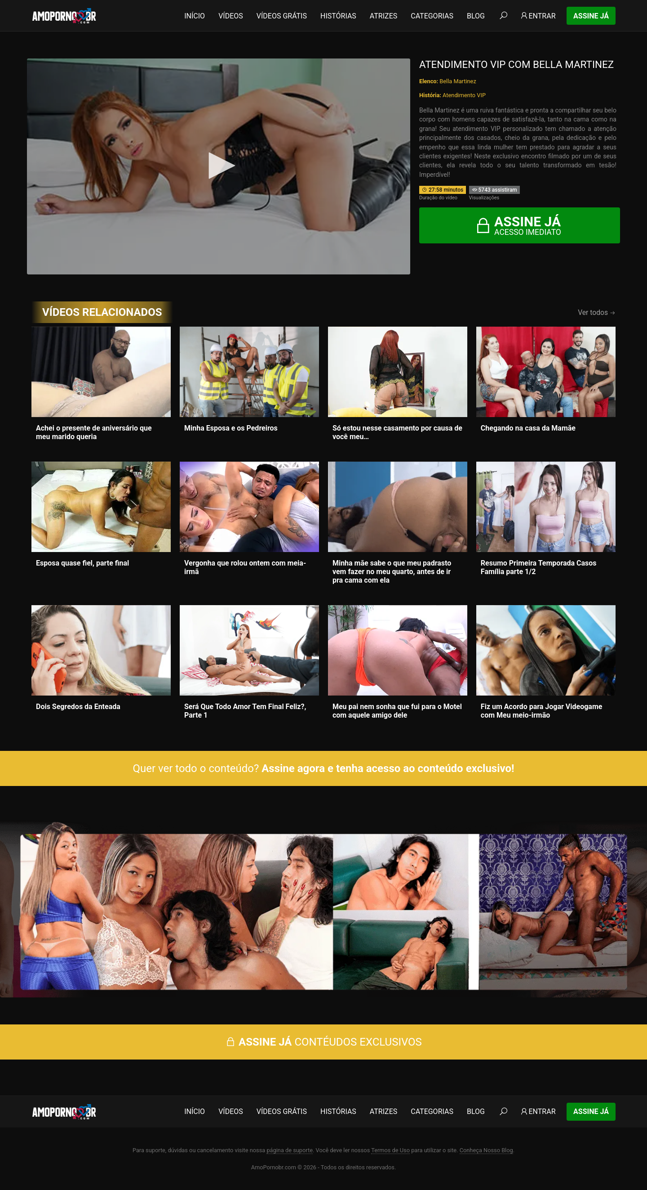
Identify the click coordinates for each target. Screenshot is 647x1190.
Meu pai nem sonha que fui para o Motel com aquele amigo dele (397, 710)
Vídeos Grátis (282, 16)
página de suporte (289, 1150)
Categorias (432, 16)
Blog (476, 16)
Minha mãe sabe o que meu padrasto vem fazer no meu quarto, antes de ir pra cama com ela (391, 571)
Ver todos (597, 312)
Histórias (338, 16)
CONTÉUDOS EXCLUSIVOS (323, 1042)
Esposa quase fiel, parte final (82, 563)
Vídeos (230, 16)
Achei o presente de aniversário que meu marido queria (94, 432)
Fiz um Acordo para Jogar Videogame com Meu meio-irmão (542, 710)
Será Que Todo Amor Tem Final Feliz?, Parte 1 (245, 710)
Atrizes (383, 16)
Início (194, 16)
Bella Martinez (457, 81)
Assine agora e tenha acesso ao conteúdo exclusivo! (387, 768)
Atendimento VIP (464, 95)
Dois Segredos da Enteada (78, 706)
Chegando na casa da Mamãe (528, 428)
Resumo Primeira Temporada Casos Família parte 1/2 (539, 567)
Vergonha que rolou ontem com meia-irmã (245, 567)
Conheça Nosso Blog (486, 1150)
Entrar (537, 16)
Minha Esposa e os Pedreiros (231, 428)
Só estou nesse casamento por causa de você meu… (397, 432)
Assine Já (591, 16)
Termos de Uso (390, 1150)
